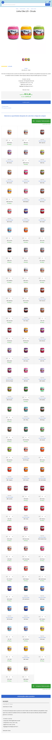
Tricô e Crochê (22, 8)
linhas (28, 8)
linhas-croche (33, 8)
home (17, 8)
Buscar (47, 4)
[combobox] (26, 4)
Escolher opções (26, 102)
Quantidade (10, 140)
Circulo (26, 68)
